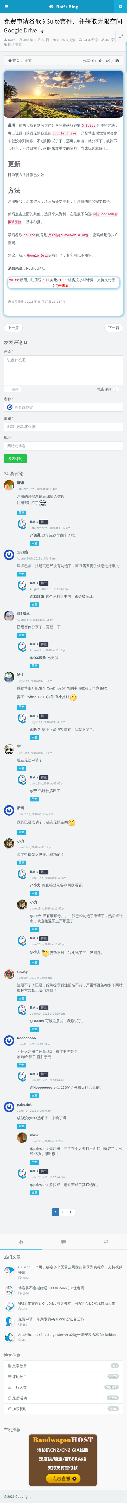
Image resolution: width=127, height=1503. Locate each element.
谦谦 (20, 482)
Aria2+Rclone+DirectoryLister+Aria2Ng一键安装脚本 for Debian (67, 1334)
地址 (7, 437)
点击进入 (33, 201)
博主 (44, 522)
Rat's (11, 40)
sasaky (22, 971)
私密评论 (104, 389)
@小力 (35, 885)
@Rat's (35, 915)
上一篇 (13, 327)
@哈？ (35, 729)
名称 (9, 399)
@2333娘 (37, 596)
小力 (20, 841)
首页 (14, 60)
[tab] (21, 1242)
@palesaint (39, 1148)
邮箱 (9, 418)
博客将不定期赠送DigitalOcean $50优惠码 (51, 1288)
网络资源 (15, 44)
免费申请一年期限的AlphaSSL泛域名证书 (51, 1319)
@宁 (33, 790)
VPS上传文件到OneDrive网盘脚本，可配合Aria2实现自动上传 (66, 1303)
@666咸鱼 (38, 657)
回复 (21, 513)
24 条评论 (90, 40)
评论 (9, 351)
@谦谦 (35, 535)
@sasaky (37, 1021)
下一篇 (113, 327)
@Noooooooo (41, 1087)
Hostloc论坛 (35, 268)
